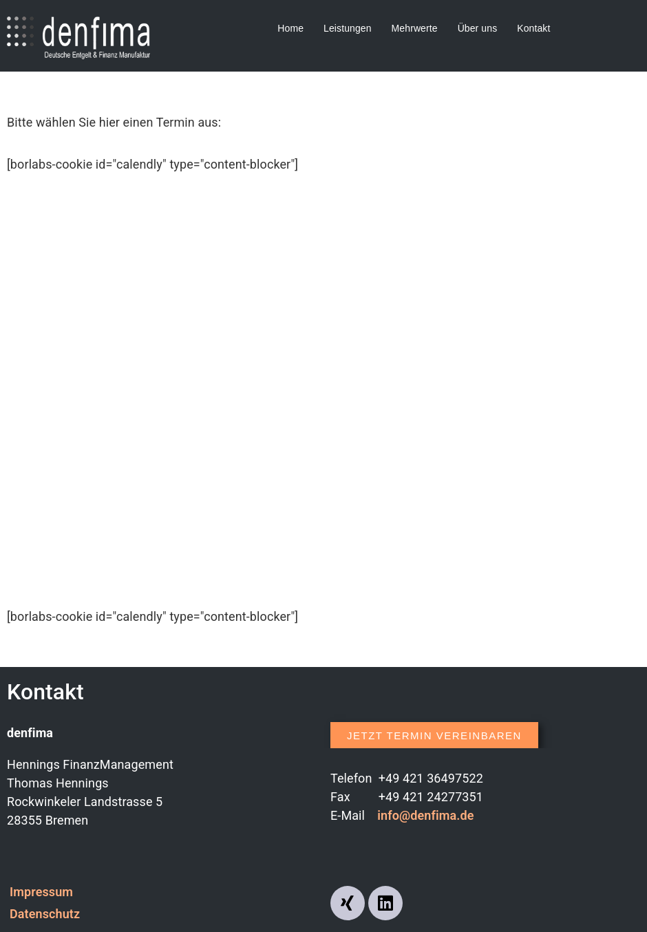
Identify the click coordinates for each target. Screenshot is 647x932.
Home (290, 28)
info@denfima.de (425, 815)
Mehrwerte (415, 28)
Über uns (478, 28)
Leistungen (348, 28)
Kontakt (533, 28)
